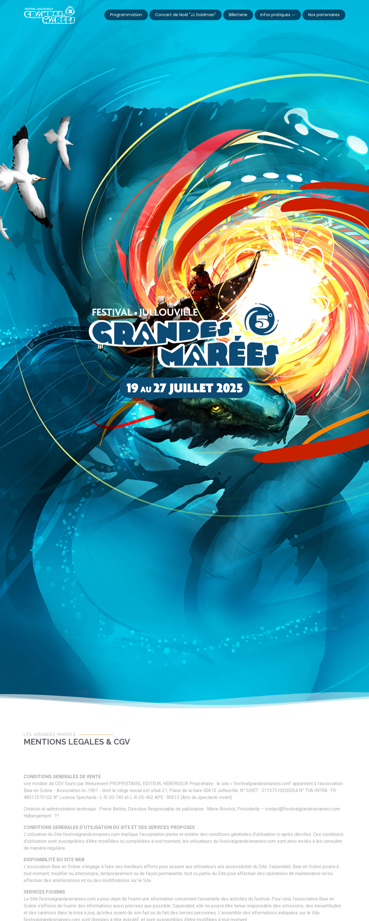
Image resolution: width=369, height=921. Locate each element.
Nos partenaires (324, 15)
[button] (28, 345)
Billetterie (238, 15)
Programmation (126, 15)
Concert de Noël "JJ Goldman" (185, 15)
